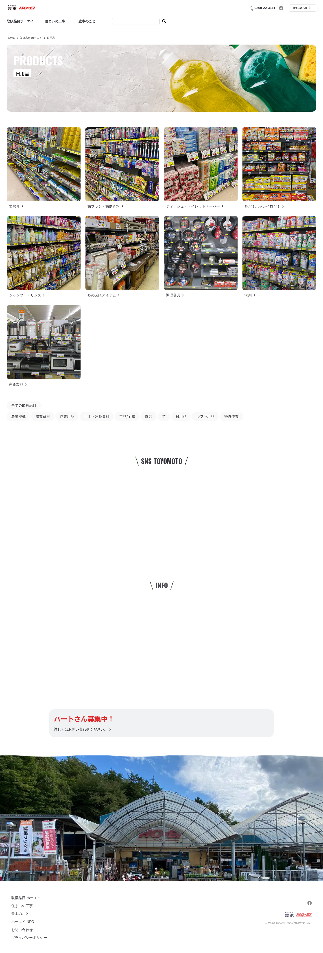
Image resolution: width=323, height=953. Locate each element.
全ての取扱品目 (23, 405)
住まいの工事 (55, 21)
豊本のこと (87, 21)
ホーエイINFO (22, 922)
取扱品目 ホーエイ (26, 898)
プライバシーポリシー (29, 938)
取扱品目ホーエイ (20, 21)
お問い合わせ (22, 930)
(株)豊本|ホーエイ (21, 7)
